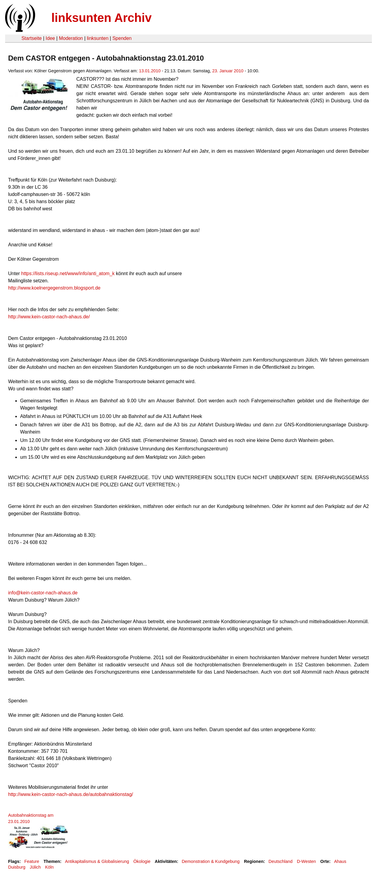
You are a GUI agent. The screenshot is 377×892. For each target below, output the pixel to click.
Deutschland (281, 861)
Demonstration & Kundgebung (211, 861)
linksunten (97, 38)
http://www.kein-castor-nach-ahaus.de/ (49, 316)
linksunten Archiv (101, 17)
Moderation (71, 38)
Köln (49, 867)
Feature (31, 861)
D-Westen (306, 861)
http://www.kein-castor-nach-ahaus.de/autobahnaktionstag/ (70, 794)
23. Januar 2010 (227, 70)
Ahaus (340, 861)
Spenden (121, 38)
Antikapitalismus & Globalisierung (97, 861)
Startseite (31, 38)
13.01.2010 (150, 70)
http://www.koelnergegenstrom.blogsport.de (54, 287)
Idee (50, 38)
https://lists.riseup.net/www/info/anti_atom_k (68, 273)
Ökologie (141, 861)
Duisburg (17, 867)
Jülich (35, 867)
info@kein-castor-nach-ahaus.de (42, 592)
